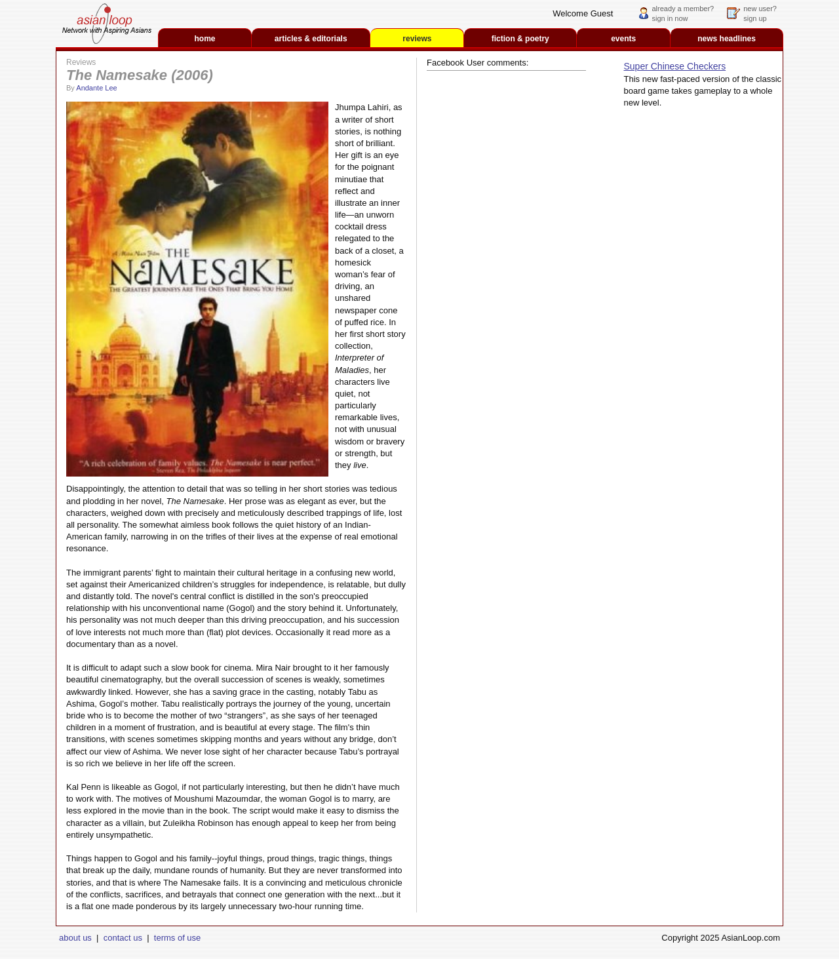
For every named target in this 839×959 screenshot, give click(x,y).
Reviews (81, 62)
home (205, 38)
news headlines (726, 38)
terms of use (177, 938)
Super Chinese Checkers (675, 66)
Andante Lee (96, 88)
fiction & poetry (520, 38)
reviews (416, 38)
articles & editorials (311, 38)
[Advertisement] (699, 321)
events (623, 38)
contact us (123, 938)
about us (75, 938)
